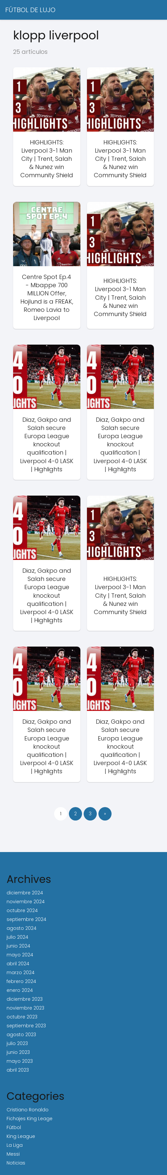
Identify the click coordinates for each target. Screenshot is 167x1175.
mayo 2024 (20, 954)
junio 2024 (18, 946)
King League (21, 1136)
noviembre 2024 (26, 901)
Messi (13, 1154)
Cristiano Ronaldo (28, 1109)
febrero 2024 (21, 981)
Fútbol (14, 1127)
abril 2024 (18, 963)
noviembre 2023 (25, 1008)
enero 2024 (20, 990)
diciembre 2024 (25, 892)
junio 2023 (18, 1052)
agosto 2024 (21, 928)
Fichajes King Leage (29, 1118)
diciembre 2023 (25, 999)
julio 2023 (17, 1043)
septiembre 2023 (26, 1025)
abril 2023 (18, 1070)
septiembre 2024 (26, 919)
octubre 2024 (22, 910)
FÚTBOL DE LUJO (30, 9)
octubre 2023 (22, 1017)
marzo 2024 (20, 972)
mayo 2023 (20, 1061)
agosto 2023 (21, 1034)
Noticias (16, 1163)
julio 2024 (17, 937)
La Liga (15, 1145)
